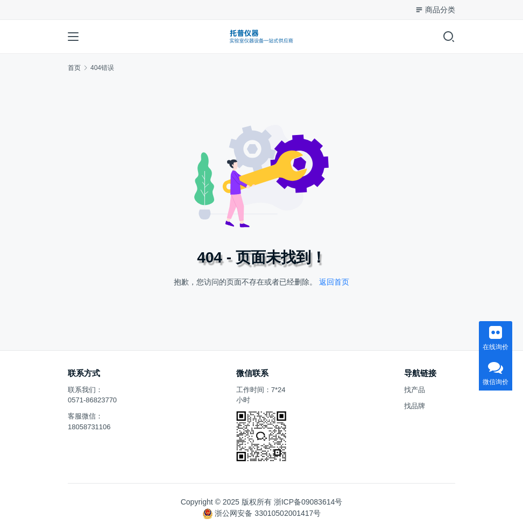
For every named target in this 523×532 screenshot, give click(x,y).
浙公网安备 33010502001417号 (268, 513)
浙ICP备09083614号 (308, 502)
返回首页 (334, 282)
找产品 (414, 390)
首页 (74, 68)
